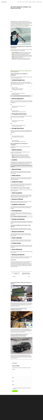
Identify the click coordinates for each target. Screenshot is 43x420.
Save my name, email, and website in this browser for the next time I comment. (22, 388)
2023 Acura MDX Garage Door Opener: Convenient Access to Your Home (19, 335)
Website (13, 384)
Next (28, 276)
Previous (14, 276)
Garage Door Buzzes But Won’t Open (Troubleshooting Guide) (19, 309)
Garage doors (16, 54)
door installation (20, 146)
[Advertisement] (21, 15)
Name (13, 377)
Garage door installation (14, 49)
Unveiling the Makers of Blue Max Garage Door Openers (21, 283)
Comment (13, 369)
